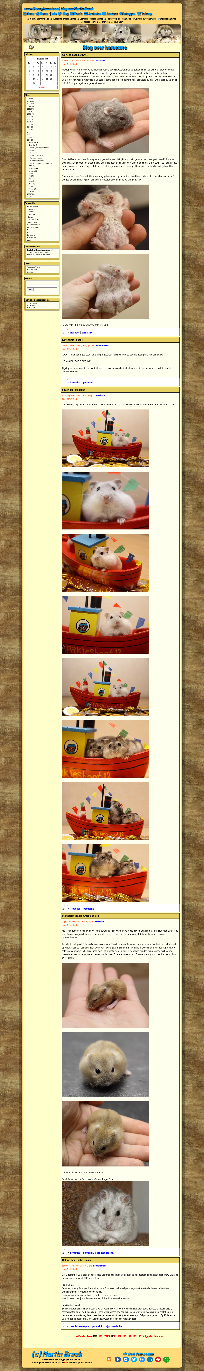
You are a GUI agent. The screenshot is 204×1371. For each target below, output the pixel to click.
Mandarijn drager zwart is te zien (41, 163)
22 (29, 79)
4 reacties (71, 908)
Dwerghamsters (32, 207)
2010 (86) (30, 140)
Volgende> (148, 1336)
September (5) (33, 168)
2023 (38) (30, 106)
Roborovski (31, 214)
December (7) (33, 142)
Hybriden (106, 21)
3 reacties (71, 1252)
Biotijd (32, 150)
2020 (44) (30, 114)
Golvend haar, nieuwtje (37, 155)
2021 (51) (30, 111)
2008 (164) (30, 194)
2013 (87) (30, 132)
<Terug (89, 1336)
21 (55, 75)
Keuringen (118, 21)
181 (114, 1336)
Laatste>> (159, 1336)
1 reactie (70, 332)
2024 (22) (30, 104)
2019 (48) (30, 117)
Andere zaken (32, 222)
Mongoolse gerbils (33, 227)
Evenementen (32, 238)
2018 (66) (30, 119)
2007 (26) (30, 197)
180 (110, 1336)
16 (34, 75)
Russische (31, 209)
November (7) (33, 145)
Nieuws (29, 230)
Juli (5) (31, 173)
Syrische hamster (168, 18)
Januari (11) (32, 189)
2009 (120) (30, 191)
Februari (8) (32, 186)
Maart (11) (32, 184)
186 (139, 1336)
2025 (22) (30, 101)
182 (119, 1336)
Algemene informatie (39, 18)
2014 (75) (30, 129)
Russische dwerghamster (64, 18)
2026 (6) (30, 98)
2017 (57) (30, 122)
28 (55, 79)
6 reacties (71, 382)
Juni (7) (31, 176)
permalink (87, 332)
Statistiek (30, 272)
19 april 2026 (42, 87)
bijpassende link (105, 1252)
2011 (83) (30, 137)
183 (124, 1336)
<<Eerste (81, 1336)
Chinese (31, 217)
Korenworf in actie (36, 158)
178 (100, 1336)
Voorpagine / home (33, 267)
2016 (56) (30, 124)
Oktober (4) (32, 166)
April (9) (31, 181)
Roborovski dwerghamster (119, 18)
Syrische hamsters (33, 224)
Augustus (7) (33, 171)
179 (105, 1336)
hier (66, 1362)
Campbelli (31, 212)
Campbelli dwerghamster (91, 18)
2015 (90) (30, 127)
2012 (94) (30, 135)
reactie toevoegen (75, 1326)
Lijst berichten (32, 269)
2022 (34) (30, 109)
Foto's (29, 232)
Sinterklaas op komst (37, 160)
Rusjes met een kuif (36, 153)
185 (134, 1336)
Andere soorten (91, 21)
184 (129, 1336)
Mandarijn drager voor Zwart (39, 147)
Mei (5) (31, 178)
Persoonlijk (31, 235)
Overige (29, 240)
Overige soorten (33, 219)
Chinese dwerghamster (145, 18)
